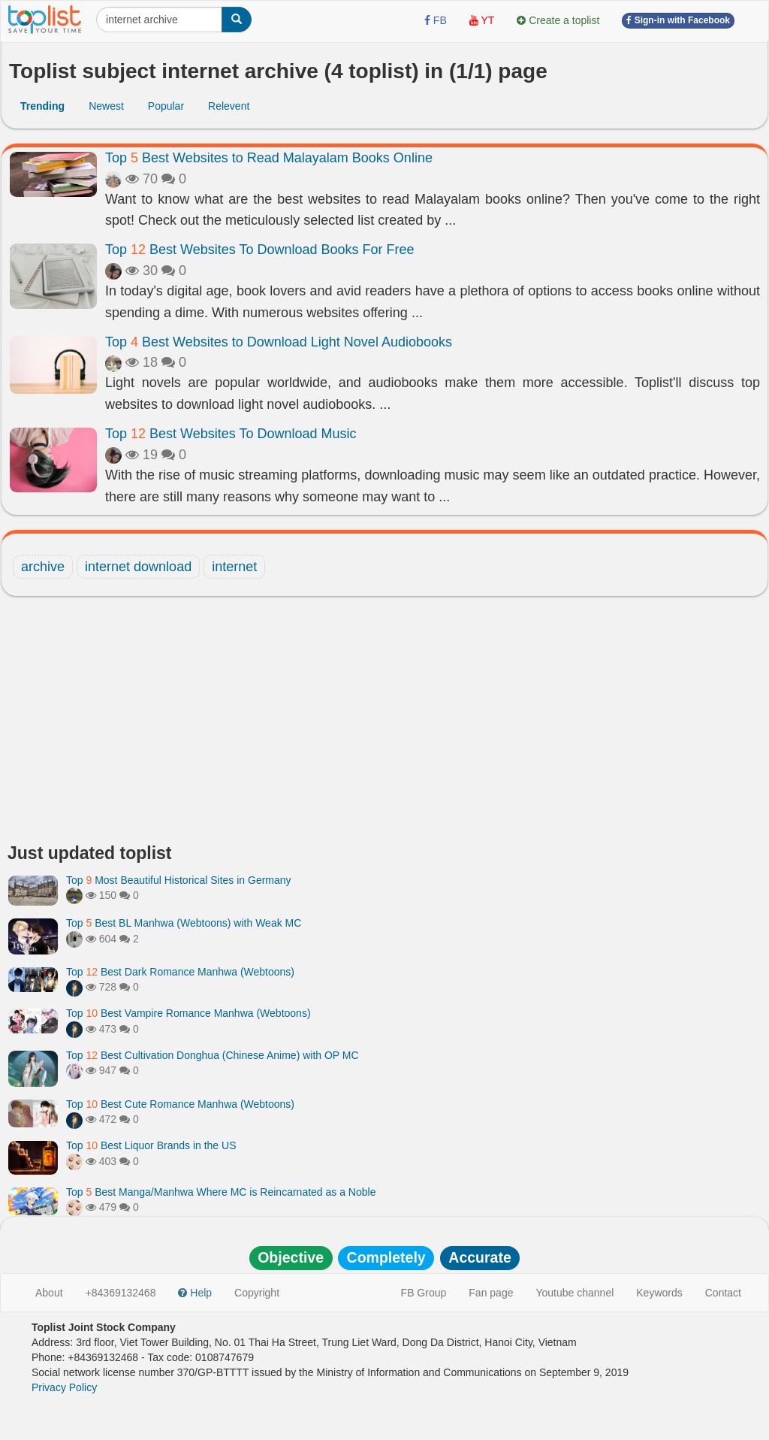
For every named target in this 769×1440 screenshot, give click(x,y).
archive (43, 566)
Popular (166, 106)
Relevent (228, 106)
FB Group (424, 1293)
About (49, 1293)
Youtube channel (574, 1293)
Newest (106, 106)
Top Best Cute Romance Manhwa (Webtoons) (180, 1104)
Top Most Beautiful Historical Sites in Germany (178, 880)
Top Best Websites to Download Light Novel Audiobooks (278, 341)
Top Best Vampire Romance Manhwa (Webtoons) (188, 1013)
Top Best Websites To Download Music (231, 433)
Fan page (491, 1293)
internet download (138, 566)
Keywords (659, 1293)
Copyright (256, 1293)
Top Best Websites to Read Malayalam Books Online (269, 157)
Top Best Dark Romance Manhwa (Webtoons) (180, 972)
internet (234, 566)
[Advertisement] (384, 724)
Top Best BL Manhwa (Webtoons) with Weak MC (183, 923)
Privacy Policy (64, 1387)
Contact (723, 1293)
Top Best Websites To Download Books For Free (260, 249)
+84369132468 (121, 1293)
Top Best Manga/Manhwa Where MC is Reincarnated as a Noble (220, 1192)
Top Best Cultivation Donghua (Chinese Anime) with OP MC (212, 1055)
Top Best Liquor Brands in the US (151, 1145)
